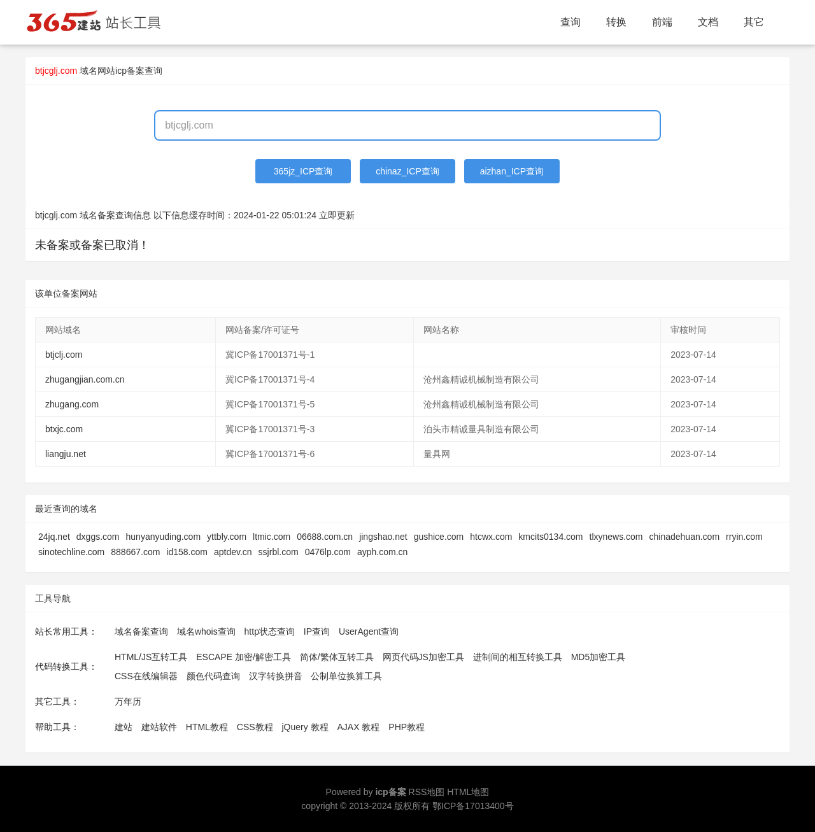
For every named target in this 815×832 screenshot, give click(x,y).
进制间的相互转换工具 (517, 657)
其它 (754, 22)
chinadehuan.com (684, 537)
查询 (570, 22)
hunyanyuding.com (163, 537)
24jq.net (54, 537)
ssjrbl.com (279, 552)
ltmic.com (271, 537)
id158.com (187, 552)
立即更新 (337, 215)
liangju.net (65, 454)
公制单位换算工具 (346, 676)
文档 (708, 22)
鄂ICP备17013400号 (473, 806)
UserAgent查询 (369, 631)
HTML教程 (207, 727)
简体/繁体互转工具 (337, 657)
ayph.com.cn (382, 552)
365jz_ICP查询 (303, 171)
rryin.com (744, 537)
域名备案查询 (141, 631)
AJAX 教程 (358, 727)
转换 (616, 22)
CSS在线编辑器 (146, 676)
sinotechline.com (71, 552)
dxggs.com (98, 537)
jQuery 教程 (304, 727)
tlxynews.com (616, 537)
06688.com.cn (325, 537)
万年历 (128, 701)
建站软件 (159, 727)
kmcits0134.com (550, 537)
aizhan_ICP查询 (512, 171)
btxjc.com (64, 429)
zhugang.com (72, 404)
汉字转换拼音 (275, 676)
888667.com (135, 552)
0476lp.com (328, 552)
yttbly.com (226, 537)
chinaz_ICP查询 (407, 171)
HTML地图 (468, 792)
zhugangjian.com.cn (85, 379)
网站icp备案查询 (129, 71)
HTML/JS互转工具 (151, 657)
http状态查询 (269, 631)
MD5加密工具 (598, 657)
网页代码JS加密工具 (423, 657)
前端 (662, 22)
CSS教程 (255, 727)
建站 (123, 727)
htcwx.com (491, 537)
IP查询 (317, 631)
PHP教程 (406, 727)
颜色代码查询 (213, 676)
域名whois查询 (206, 631)
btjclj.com (63, 354)
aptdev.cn (233, 552)
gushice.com (439, 537)
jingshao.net (383, 537)
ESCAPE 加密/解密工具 (243, 657)
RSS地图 (427, 792)
